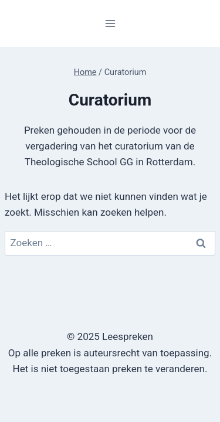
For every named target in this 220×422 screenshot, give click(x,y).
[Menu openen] (110, 23)
